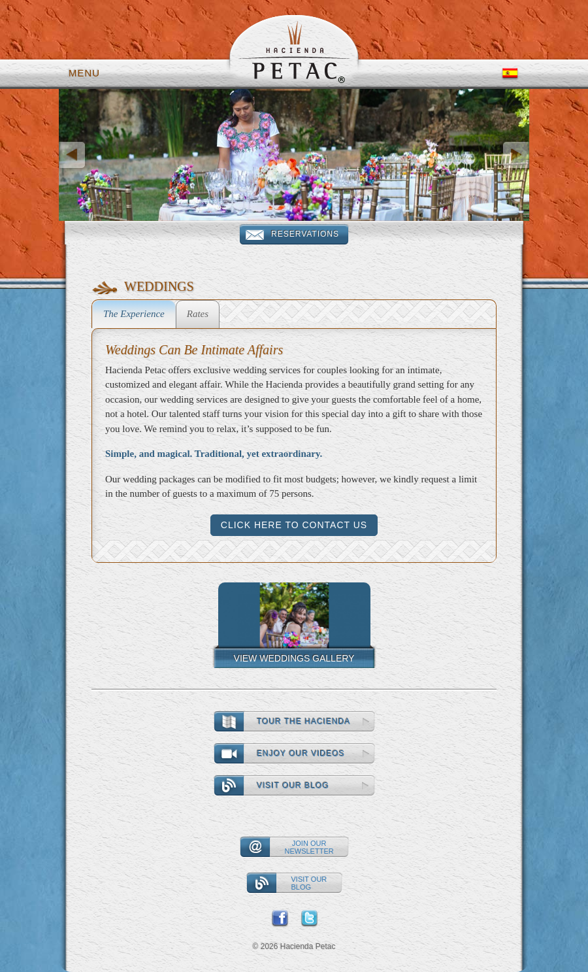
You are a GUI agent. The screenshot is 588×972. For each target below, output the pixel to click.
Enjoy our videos (301, 753)
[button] (94, 155)
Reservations (305, 234)
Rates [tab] (197, 314)
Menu (84, 72)
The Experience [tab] (134, 314)
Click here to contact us (294, 525)
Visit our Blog (293, 785)
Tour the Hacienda (304, 721)
